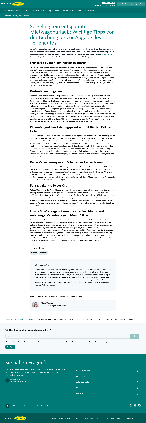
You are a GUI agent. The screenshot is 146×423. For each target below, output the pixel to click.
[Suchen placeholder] (134, 336)
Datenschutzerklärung (98, 342)
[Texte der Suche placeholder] (67, 336)
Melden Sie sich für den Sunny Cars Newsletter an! (32, 406)
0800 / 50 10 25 (16, 379)
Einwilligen (10, 347)
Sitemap (139, 418)
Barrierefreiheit (102, 418)
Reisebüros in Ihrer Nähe (72, 11)
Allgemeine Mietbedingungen (61, 418)
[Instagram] (135, 405)
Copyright (130, 418)
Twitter (34, 253)
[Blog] (139, 405)
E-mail (43, 306)
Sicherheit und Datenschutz (84, 418)
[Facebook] (131, 405)
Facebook (43, 253)
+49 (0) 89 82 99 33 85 (57, 306)
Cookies (112, 418)
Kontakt (112, 5)
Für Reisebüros (89, 11)
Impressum (121, 418)
